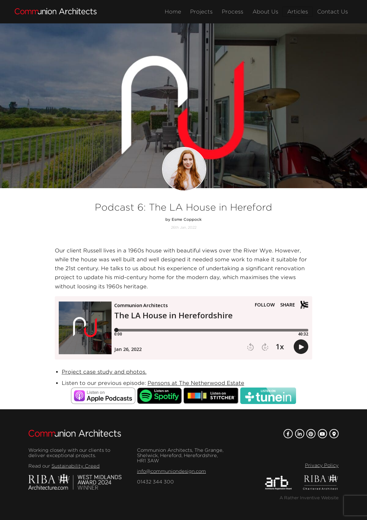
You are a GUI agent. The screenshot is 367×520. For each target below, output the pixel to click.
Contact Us (332, 12)
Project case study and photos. (104, 372)
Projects (201, 12)
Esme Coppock (187, 219)
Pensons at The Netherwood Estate (196, 383)
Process (232, 12)
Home (173, 12)
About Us (265, 12)
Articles (297, 12)
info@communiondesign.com (171, 471)
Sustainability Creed (75, 466)
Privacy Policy (322, 465)
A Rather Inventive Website (309, 497)
